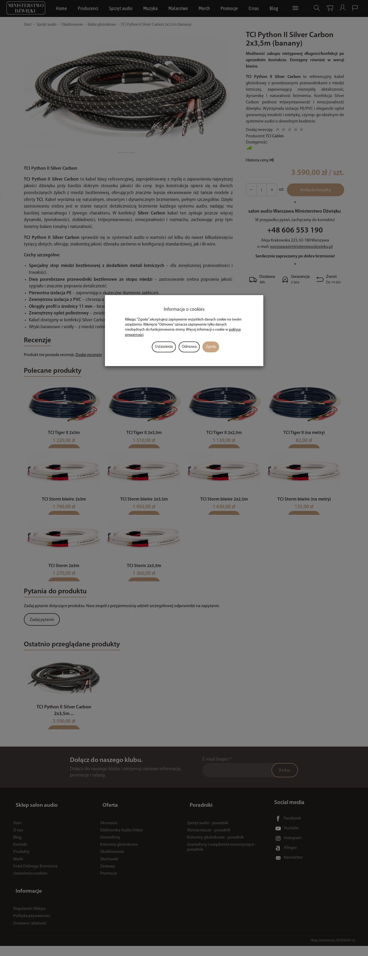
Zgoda (211, 347)
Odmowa (189, 347)
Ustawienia (164, 347)
